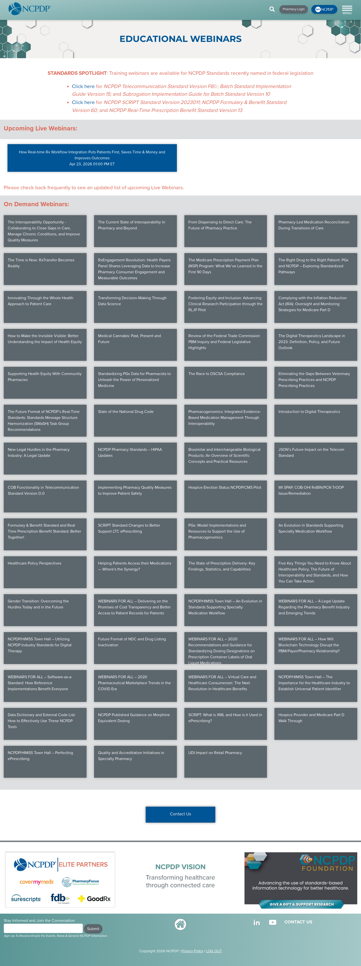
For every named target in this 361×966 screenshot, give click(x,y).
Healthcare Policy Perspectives (34, 563)
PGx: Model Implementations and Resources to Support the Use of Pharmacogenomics (217, 531)
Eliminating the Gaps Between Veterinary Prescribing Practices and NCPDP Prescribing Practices (314, 379)
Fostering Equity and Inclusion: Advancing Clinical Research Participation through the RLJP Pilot (225, 303)
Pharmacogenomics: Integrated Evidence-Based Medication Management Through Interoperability (224, 417)
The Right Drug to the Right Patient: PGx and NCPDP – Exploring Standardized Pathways (313, 266)
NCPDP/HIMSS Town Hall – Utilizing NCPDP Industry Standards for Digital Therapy (40, 645)
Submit (93, 928)
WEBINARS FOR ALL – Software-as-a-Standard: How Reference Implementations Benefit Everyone (40, 683)
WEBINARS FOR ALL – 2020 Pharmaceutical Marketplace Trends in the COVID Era (134, 683)
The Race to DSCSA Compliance (216, 373)
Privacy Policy (192, 951)
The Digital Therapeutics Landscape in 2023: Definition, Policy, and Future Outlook (311, 341)
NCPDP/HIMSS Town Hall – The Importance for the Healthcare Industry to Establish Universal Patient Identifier (314, 683)
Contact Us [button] (180, 814)
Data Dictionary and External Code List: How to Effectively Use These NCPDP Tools (42, 720)
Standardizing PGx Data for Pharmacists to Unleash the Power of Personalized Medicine (134, 379)
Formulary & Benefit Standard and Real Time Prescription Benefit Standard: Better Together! (44, 531)
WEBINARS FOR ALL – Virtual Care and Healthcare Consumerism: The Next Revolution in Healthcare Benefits (222, 683)
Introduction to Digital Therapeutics (309, 411)
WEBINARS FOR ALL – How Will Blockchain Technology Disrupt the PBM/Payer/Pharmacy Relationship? (309, 645)
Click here (83, 86)
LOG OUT (214, 951)
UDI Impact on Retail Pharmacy (215, 752)
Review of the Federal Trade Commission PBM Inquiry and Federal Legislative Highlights (224, 341)
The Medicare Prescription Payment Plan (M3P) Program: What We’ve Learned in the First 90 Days (225, 266)
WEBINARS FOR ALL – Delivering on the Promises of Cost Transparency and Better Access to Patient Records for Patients (134, 607)
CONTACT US (298, 922)
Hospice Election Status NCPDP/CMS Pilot (224, 487)
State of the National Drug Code (126, 411)
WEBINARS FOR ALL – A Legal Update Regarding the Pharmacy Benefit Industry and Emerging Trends (314, 607)
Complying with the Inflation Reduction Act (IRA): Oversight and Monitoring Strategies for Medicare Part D (312, 303)
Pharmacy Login (294, 9)
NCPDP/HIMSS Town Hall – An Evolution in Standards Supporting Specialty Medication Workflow (225, 607)
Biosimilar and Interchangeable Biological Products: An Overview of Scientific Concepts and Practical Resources (224, 455)
